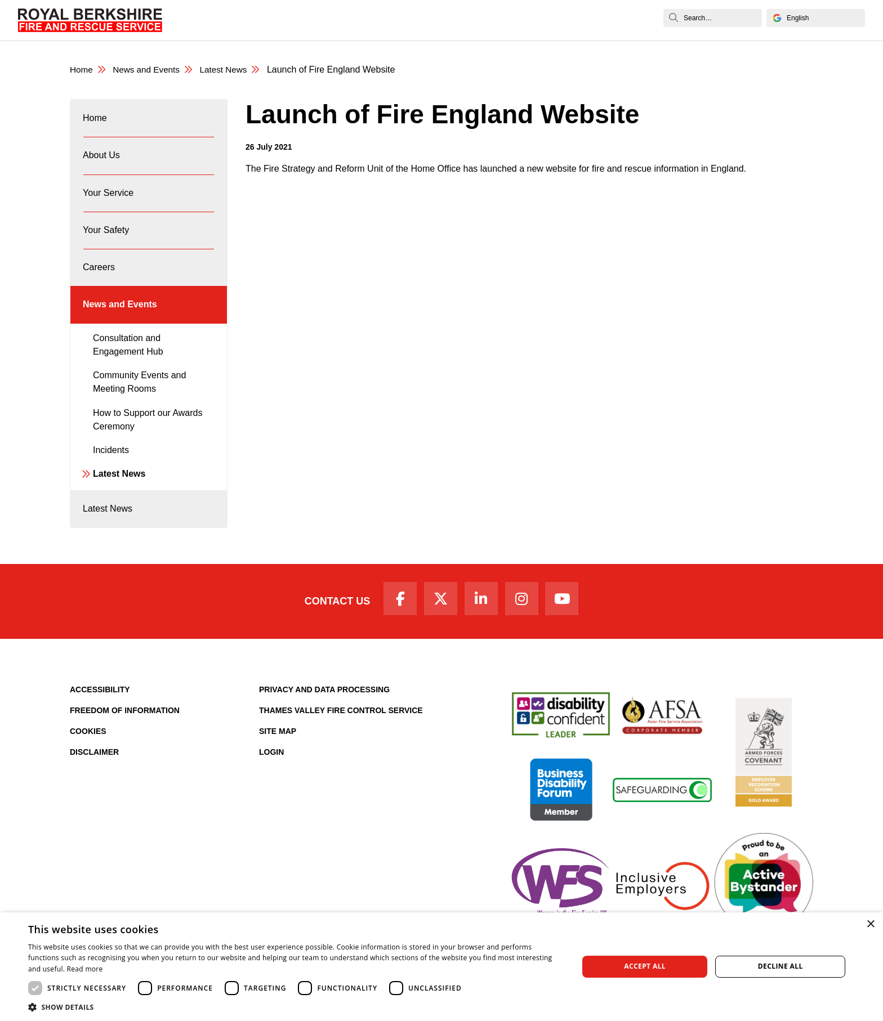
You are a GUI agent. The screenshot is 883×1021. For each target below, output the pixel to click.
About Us (262, 20)
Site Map (277, 757)
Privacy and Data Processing (324, 715)
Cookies (88, 757)
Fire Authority (505, 20)
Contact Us (330, 626)
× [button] (870, 924)
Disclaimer (94, 777)
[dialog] (441, 966)
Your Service (323, 20)
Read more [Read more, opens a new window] (85, 969)
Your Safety (389, 20)
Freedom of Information (125, 736)
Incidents (111, 469)
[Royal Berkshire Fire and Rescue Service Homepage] (90, 20)
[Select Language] (815, 18)
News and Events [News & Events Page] (149, 70)
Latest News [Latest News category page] (230, 70)
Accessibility (100, 715)
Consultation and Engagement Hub (128, 364)
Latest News (119, 494)
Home (214, 20)
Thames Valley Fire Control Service (341, 736)
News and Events (586, 20)
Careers (445, 20)
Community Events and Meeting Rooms (139, 402)
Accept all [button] (645, 966)
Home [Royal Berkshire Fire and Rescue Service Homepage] (82, 70)
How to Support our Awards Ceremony (147, 439)
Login (271, 777)
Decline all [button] (780, 966)
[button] (295, 1007)
